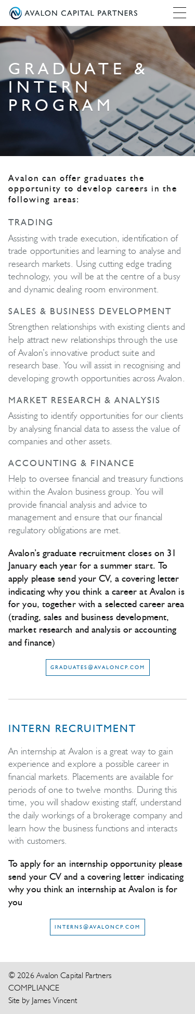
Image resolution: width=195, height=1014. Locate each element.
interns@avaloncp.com (97, 926)
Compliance (33, 988)
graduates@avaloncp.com (97, 667)
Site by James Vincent (42, 1000)
